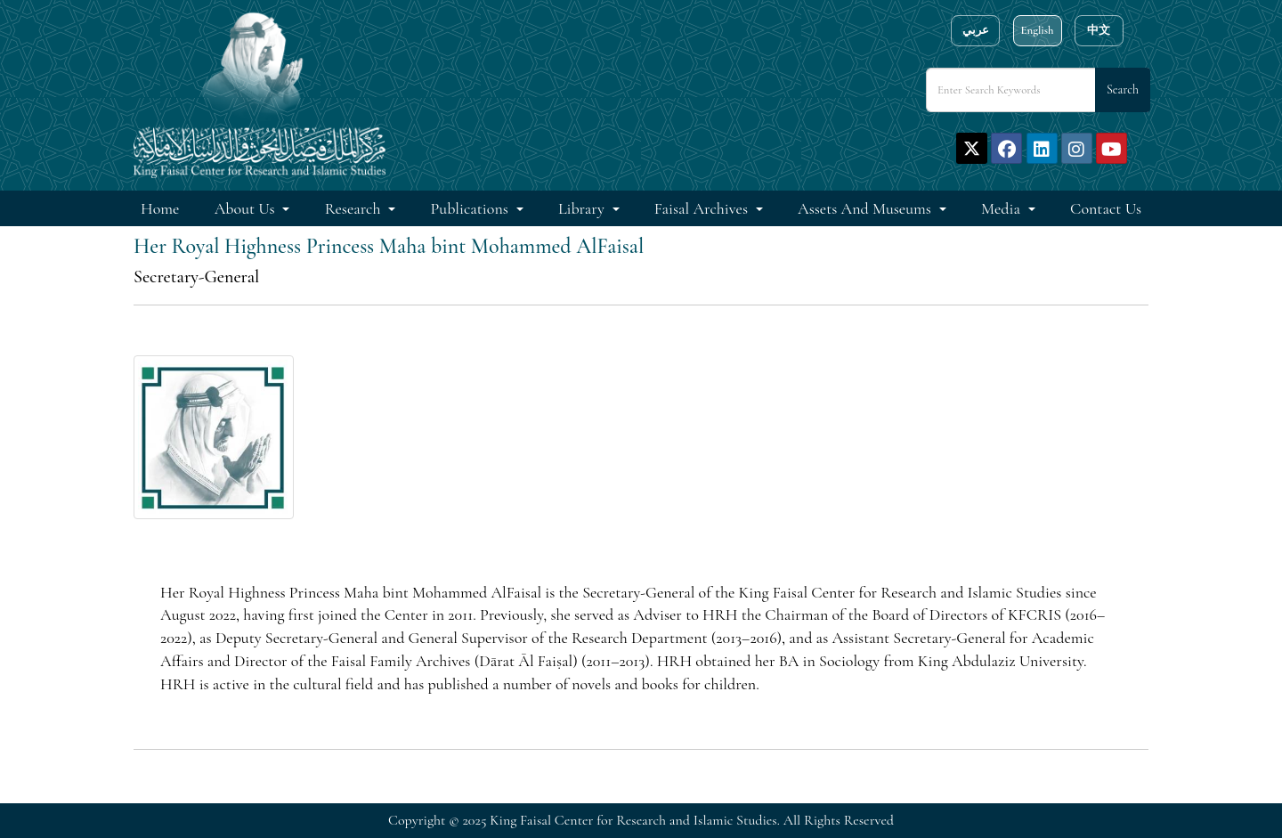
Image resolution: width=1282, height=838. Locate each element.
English (1036, 30)
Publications (471, 208)
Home (160, 208)
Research (355, 208)
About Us (247, 208)
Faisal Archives (702, 208)
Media (1002, 208)
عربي (975, 30)
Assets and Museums (866, 208)
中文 (1098, 30)
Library (583, 208)
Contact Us (1105, 208)
